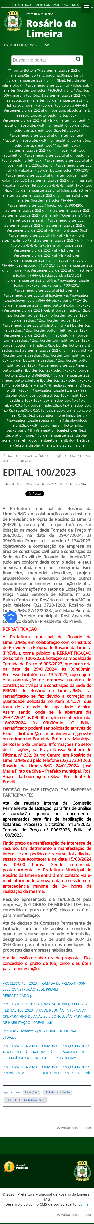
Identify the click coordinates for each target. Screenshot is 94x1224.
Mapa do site (73, 5)
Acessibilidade (22, 5)
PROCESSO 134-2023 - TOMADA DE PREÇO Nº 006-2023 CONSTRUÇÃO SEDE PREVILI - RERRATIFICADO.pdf (44, 989)
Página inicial (12, 456)
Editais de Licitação (58, 1092)
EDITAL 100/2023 (39, 472)
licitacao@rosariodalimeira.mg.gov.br (55, 733)
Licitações (31, 1092)
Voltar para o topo (74, 1127)
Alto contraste (48, 5)
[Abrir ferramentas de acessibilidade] (11, 617)
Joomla (83, 1204)
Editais (72, 456)
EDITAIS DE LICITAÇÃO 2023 (25, 1099)
